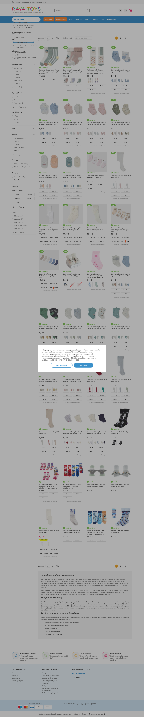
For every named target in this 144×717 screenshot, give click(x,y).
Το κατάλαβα (83, 365)
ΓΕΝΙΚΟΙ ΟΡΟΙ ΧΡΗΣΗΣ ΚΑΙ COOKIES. (65, 360)
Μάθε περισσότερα (62, 365)
